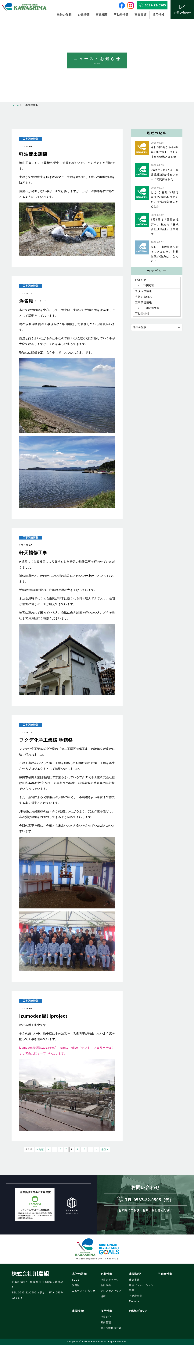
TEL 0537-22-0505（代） (149, 1199)
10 (83, 1149)
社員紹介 (106, 1316)
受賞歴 (76, 1285)
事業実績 (140, 14)
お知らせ (140, 279)
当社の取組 (64, 14)
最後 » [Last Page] (104, 1149)
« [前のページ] (48, 1149)
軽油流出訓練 (33, 154)
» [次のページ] (96, 1149)
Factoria (134, 1301)
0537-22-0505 (155, 5)
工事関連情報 (30, 138)
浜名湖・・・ (33, 301)
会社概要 (106, 1285)
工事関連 (148, 285)
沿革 (103, 1296)
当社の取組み (143, 297)
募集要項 (106, 1322)
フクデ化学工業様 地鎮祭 (48, 740)
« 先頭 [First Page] (40, 1149)
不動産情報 (121, 14)
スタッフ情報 (143, 291)
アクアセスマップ (111, 1290)
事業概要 (101, 14)
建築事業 (134, 1279)
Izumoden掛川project (43, 1016)
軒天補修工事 (33, 552)
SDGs (75, 1279)
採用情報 (158, 14)
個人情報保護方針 (111, 1327)
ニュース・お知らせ (83, 1290)
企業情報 (83, 14)
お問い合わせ (138, 1311)
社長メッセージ (110, 1279)
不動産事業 (135, 1295)
